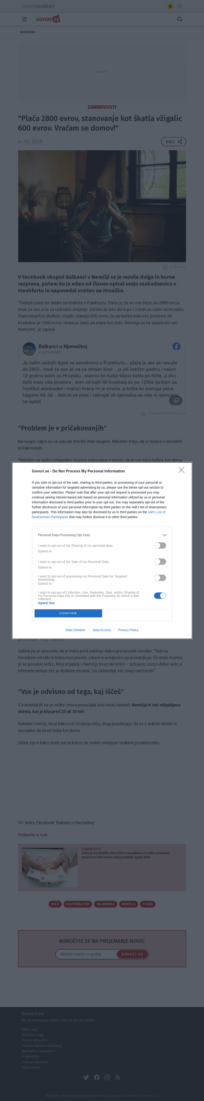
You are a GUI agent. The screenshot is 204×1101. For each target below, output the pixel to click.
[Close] (183, 471)
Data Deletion (76, 630)
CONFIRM (68, 613)
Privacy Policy (128, 630)
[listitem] (102, 534)
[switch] (160, 545)
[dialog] (102, 550)
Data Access (102, 630)
